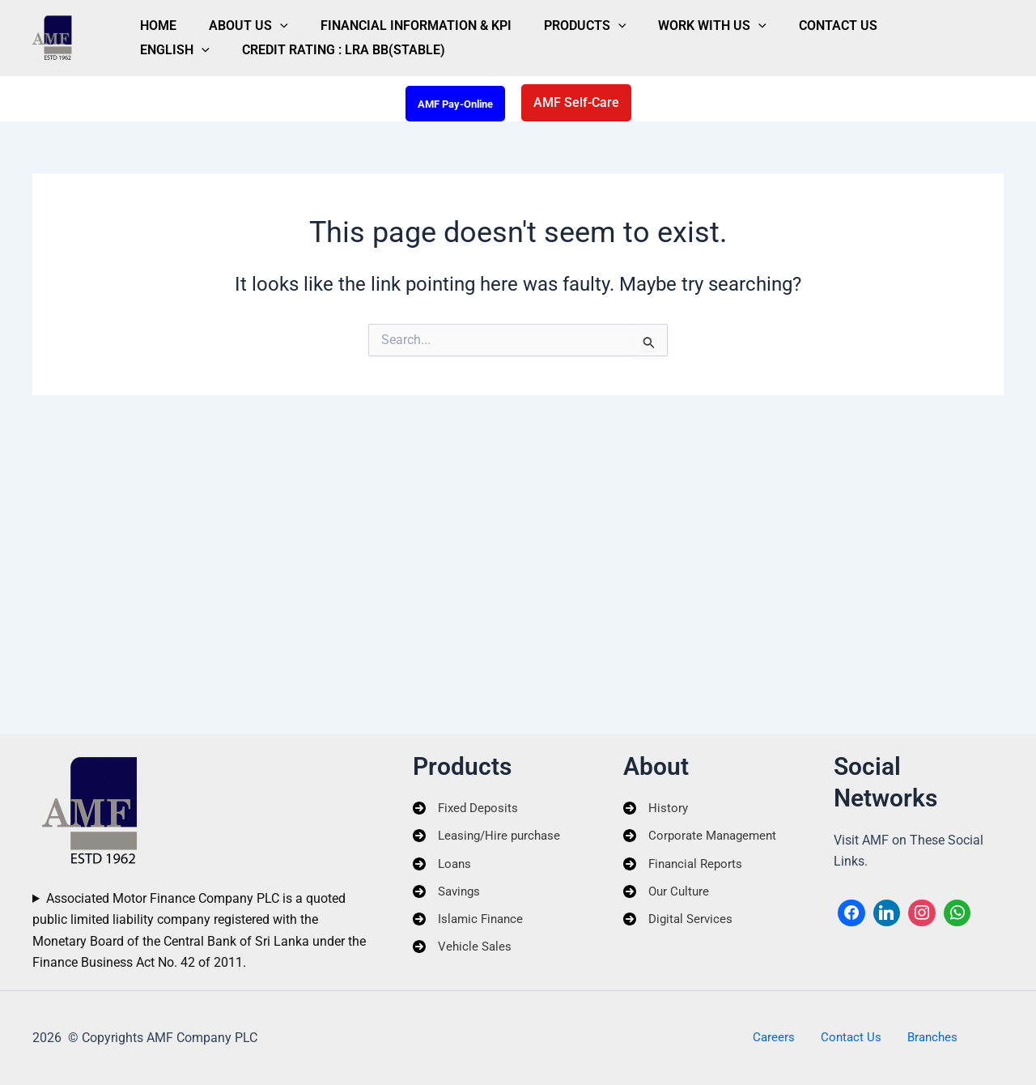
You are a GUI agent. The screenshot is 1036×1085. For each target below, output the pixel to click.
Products (517, 19)
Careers (784, 1037)
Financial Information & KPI (367, 19)
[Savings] (448, 895)
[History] (656, 807)
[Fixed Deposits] (467, 807)
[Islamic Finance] (470, 925)
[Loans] (443, 866)
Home (148, 19)
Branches (921, 1037)
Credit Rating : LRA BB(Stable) (231, 56)
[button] (251, 19)
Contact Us (731, 19)
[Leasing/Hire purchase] (490, 837)
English (818, 19)
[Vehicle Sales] (463, 954)
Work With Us (625, 19)
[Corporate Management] (703, 837)
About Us (219, 19)
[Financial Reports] (685, 866)
